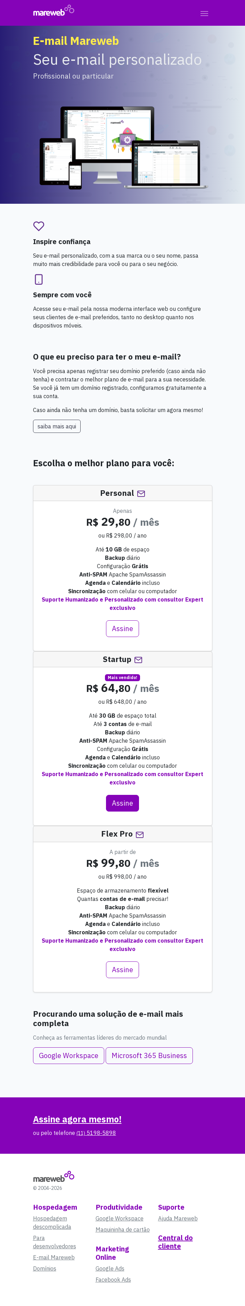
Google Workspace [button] (68, 1055)
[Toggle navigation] (204, 12)
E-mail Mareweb (54, 1257)
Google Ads (110, 1268)
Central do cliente (175, 1242)
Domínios (44, 1268)
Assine (122, 628)
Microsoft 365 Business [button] (149, 1055)
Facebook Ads (113, 1279)
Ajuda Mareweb (178, 1218)
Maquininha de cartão (123, 1229)
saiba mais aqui (57, 426)
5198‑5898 (96, 1132)
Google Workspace (120, 1218)
